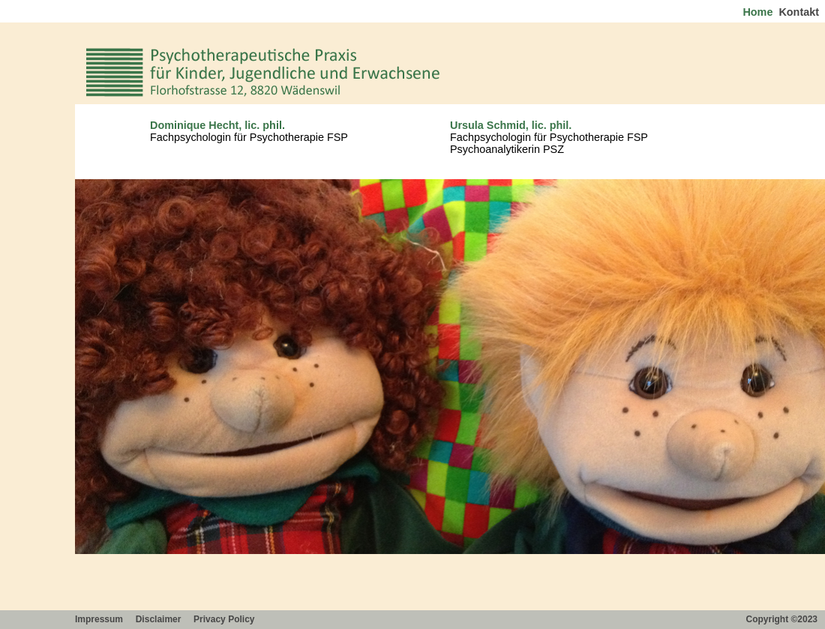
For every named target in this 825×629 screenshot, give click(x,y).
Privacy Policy (225, 619)
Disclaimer (160, 619)
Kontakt (800, 12)
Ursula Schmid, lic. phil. (511, 125)
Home (759, 12)
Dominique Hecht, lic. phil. (217, 125)
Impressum (100, 619)
